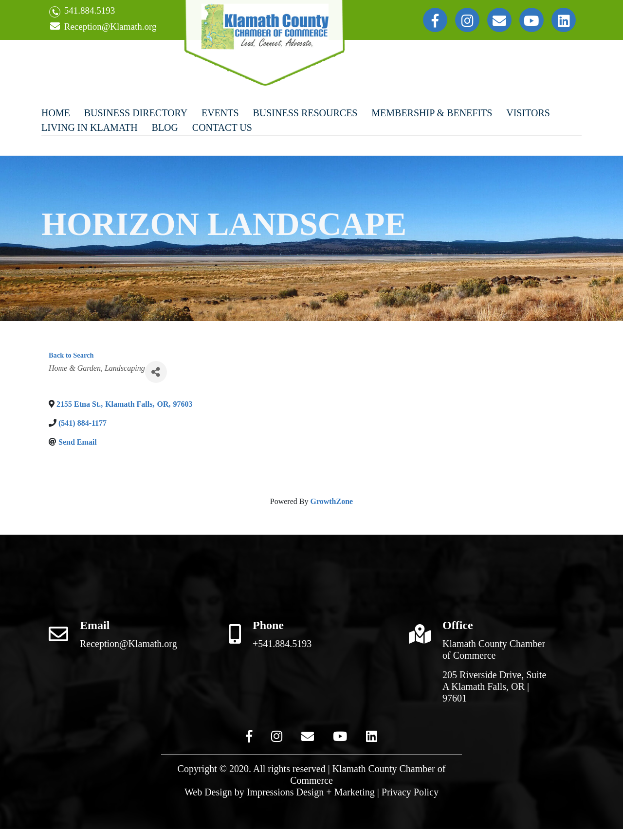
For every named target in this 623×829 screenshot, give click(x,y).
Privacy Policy (410, 792)
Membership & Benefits (431, 113)
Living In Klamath (89, 127)
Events (220, 113)
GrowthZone (331, 501)
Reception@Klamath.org (102, 27)
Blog (165, 127)
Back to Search (71, 355)
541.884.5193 (82, 11)
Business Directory (135, 113)
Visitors (528, 113)
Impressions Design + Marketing (311, 792)
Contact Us (222, 127)
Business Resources (305, 113)
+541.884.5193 (282, 643)
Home (55, 113)
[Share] (156, 372)
